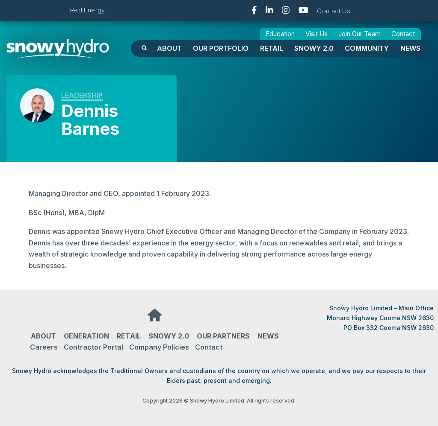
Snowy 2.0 (314, 48)
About (169, 48)
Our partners (223, 336)
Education (280, 34)
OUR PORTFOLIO (221, 48)
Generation (86, 336)
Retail (271, 48)
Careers (44, 347)
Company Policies (159, 347)
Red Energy (87, 10)
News (410, 48)
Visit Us (316, 34)
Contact (403, 34)
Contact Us (333, 11)
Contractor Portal (93, 347)
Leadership (82, 95)
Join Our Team (359, 34)
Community (367, 48)
